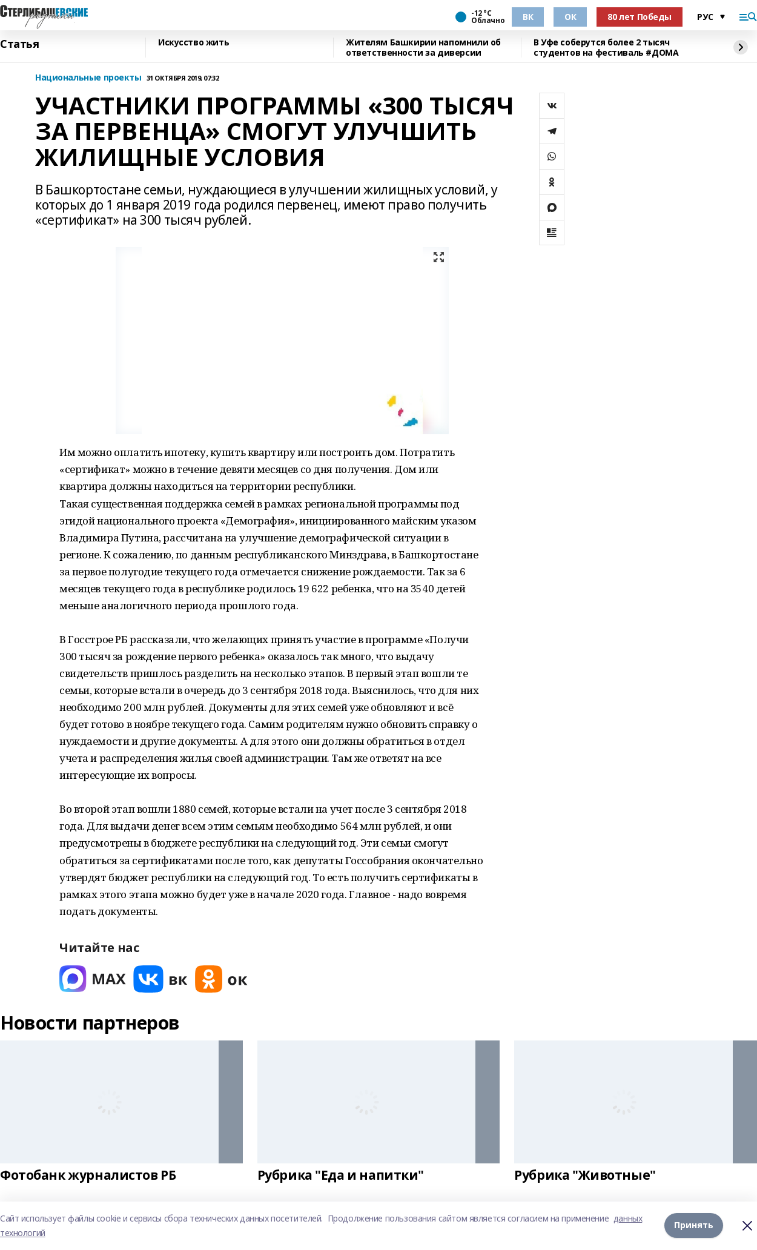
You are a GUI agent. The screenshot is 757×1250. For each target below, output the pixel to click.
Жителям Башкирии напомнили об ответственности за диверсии (423, 48)
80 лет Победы (639, 16)
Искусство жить (193, 43)
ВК (528, 16)
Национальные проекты (88, 78)
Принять (693, 1225)
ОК (570, 16)
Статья (19, 44)
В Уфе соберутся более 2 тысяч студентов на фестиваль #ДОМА (606, 48)
